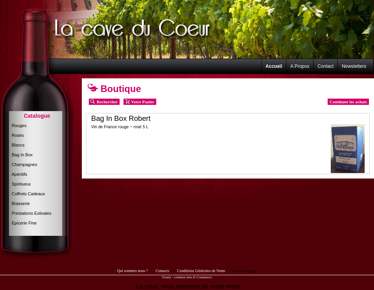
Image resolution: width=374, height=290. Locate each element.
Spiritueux (21, 184)
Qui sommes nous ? (132, 271)
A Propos (299, 66)
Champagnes (24, 164)
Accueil (274, 66)
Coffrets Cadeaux (28, 193)
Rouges (19, 125)
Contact (325, 66)
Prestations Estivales (31, 213)
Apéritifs (19, 174)
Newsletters (354, 66)
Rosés (18, 135)
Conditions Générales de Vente (201, 271)
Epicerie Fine (24, 223)
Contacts (162, 271)
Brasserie (21, 203)
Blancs (18, 145)
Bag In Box (22, 154)
